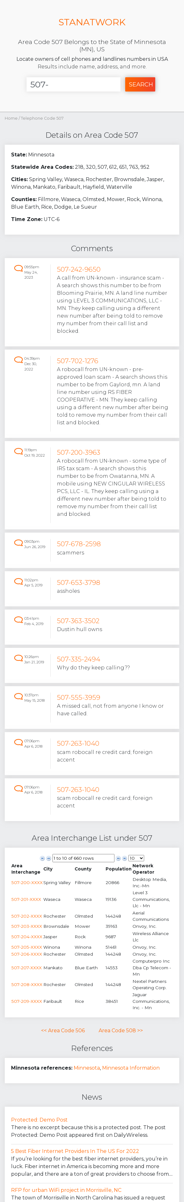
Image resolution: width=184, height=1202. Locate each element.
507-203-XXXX (26, 926)
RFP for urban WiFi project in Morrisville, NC (66, 1190)
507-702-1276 (77, 361)
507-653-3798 (78, 582)
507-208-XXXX (26, 984)
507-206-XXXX (26, 954)
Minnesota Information (131, 1068)
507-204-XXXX (26, 936)
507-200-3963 (78, 452)
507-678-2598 (79, 544)
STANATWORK (92, 22)
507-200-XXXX (27, 882)
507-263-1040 (78, 743)
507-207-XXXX (26, 967)
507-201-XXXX (26, 899)
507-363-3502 (78, 621)
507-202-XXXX (26, 916)
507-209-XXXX (26, 1001)
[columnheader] (27, 869)
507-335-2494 (78, 659)
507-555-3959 (78, 697)
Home (11, 118)
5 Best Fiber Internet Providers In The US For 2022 (75, 1151)
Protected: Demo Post (39, 1120)
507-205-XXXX (26, 947)
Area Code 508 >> (121, 1031)
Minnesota (87, 1068)
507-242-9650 (79, 269)
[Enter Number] (74, 84)
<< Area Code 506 (63, 1031)
